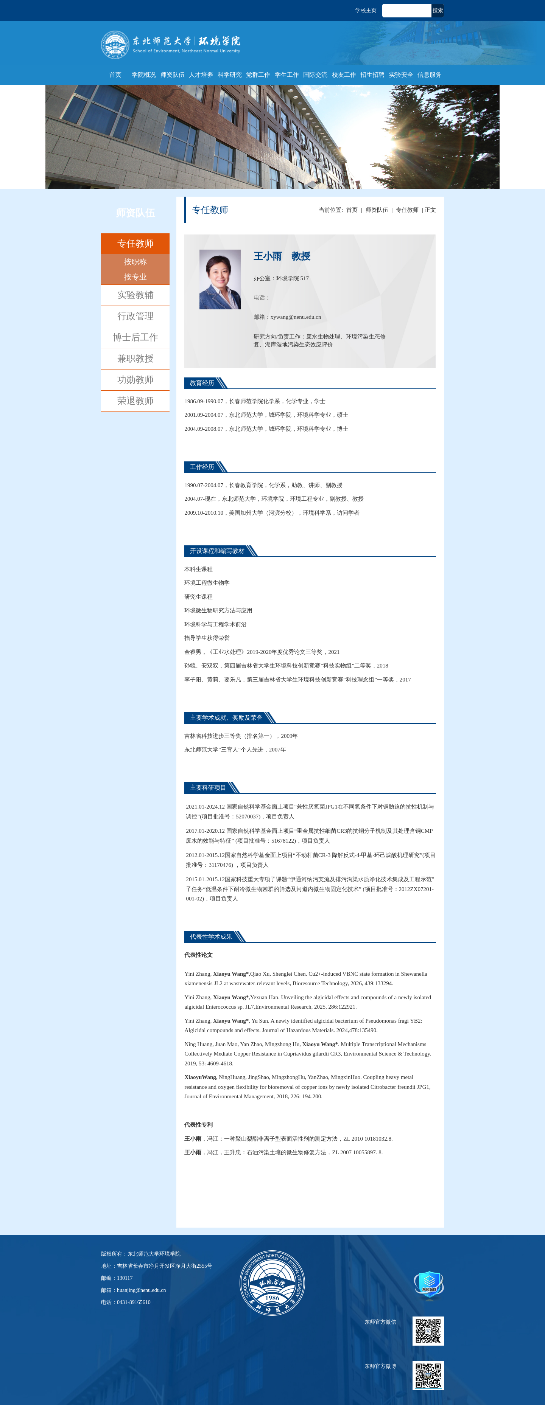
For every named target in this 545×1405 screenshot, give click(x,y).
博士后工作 (135, 337)
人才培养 (201, 74)
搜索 (438, 10)
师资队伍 (172, 74)
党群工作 (258, 74)
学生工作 (287, 74)
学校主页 (366, 10)
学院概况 (144, 74)
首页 (115, 74)
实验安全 (401, 74)
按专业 (135, 277)
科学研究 (230, 74)
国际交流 (315, 74)
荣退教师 (135, 401)
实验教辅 (135, 295)
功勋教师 (135, 380)
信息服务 (429, 74)
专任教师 (135, 243)
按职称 (135, 262)
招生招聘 (372, 74)
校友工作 (344, 74)
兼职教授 (135, 358)
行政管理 (135, 316)
